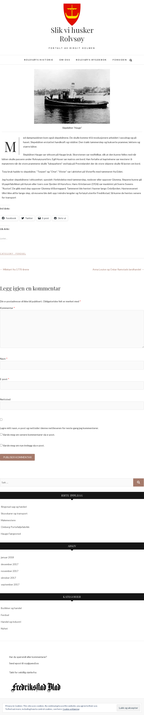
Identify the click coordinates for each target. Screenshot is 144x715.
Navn (3, 358)
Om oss (64, 59)
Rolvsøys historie (38, 59)
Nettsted (5, 399)
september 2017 (10, 584)
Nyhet (4, 628)
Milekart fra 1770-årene (14, 269)
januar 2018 (7, 557)
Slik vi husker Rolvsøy (72, 34)
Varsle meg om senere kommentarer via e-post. (29, 434)
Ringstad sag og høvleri (14, 506)
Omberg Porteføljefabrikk (15, 526)
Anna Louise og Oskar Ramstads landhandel (118, 269)
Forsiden (120, 59)
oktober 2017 (8, 577)
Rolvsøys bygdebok (91, 59)
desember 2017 (9, 564)
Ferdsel (21, 253)
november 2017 (9, 570)
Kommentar (7, 307)
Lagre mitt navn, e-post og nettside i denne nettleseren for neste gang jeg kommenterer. (49, 428)
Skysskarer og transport (14, 513)
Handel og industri (11, 621)
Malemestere (8, 520)
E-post (4, 379)
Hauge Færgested (11, 533)
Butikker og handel (11, 608)
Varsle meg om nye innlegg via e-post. (23, 445)
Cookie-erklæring (71, 709)
